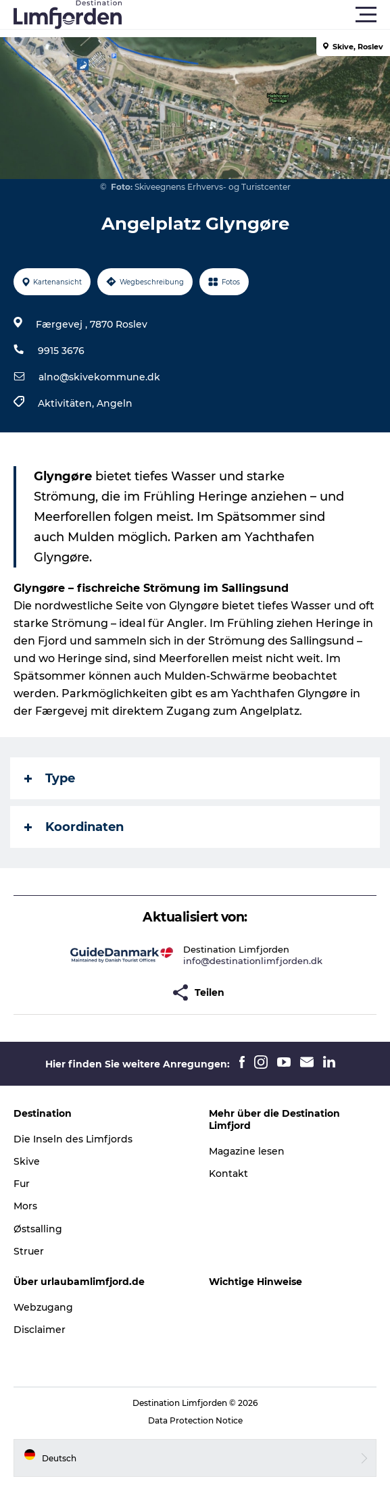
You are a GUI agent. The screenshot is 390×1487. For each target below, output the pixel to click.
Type (49, 778)
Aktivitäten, (67, 403)
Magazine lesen (247, 1151)
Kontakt (228, 1173)
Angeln (114, 403)
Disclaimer (40, 1330)
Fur (22, 1184)
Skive (27, 1161)
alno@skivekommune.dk (99, 377)
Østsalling (38, 1229)
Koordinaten (74, 827)
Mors (25, 1206)
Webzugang (43, 1307)
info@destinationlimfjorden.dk (252, 960)
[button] (255, 15)
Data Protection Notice (195, 1420)
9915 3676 (61, 351)
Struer (29, 1251)
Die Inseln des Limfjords (73, 1139)
